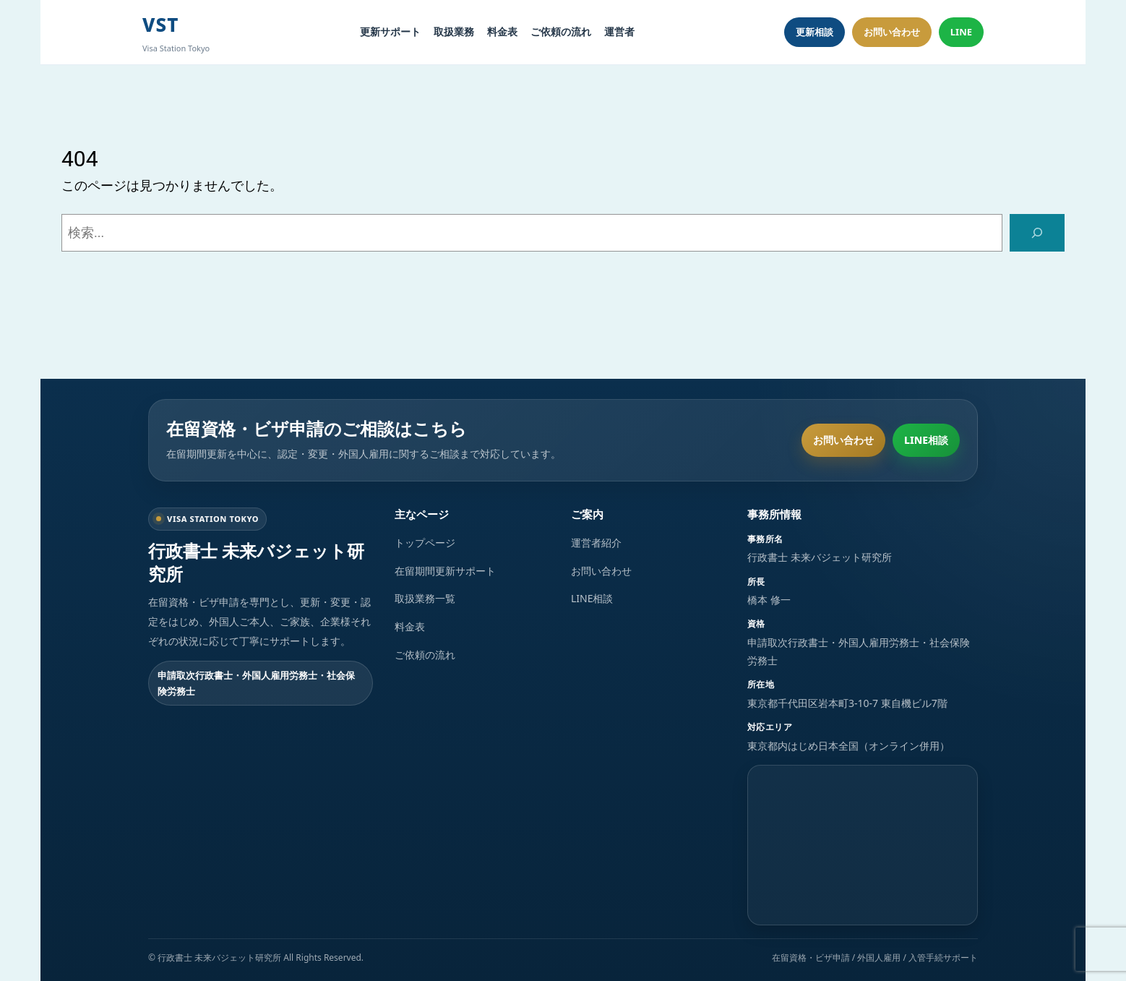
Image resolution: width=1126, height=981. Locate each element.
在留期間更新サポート (445, 571)
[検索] (1037, 233)
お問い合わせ (892, 31)
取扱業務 (454, 31)
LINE (961, 31)
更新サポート (390, 31)
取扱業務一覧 (425, 598)
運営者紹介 (596, 542)
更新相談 (814, 31)
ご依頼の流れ (560, 31)
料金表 (502, 31)
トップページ (425, 542)
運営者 (619, 31)
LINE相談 (926, 440)
